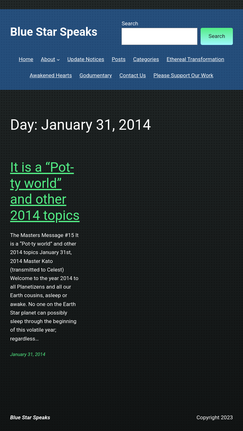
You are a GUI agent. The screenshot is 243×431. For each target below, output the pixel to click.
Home (26, 59)
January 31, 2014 (27, 354)
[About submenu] (58, 59)
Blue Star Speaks (53, 32)
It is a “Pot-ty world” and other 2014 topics (45, 191)
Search (130, 23)
